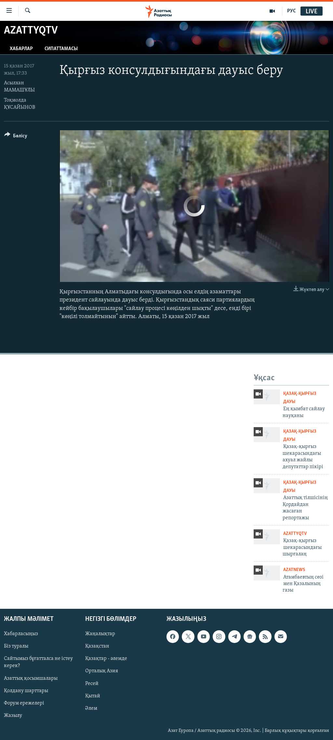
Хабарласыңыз (21, 633)
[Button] (15, 137)
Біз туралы (16, 646)
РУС (291, 11)
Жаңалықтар (100, 633)
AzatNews (294, 569)
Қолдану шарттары (26, 690)
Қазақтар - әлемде (106, 658)
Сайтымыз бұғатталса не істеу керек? (38, 662)
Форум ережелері (24, 702)
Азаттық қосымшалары (31, 678)
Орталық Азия (101, 671)
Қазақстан (97, 646)
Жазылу (13, 715)
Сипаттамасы (61, 48)
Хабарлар (21, 48)
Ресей (92, 683)
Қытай (92, 695)
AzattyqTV (295, 533)
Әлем (91, 708)
